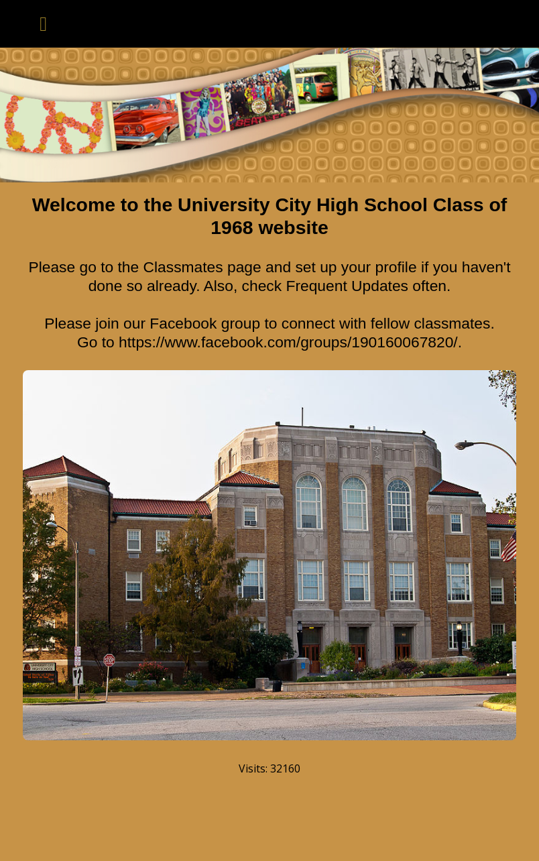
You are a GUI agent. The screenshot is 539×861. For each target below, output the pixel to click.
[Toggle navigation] (43, 24)
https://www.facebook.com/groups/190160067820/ (288, 342)
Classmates (183, 267)
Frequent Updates (347, 285)
